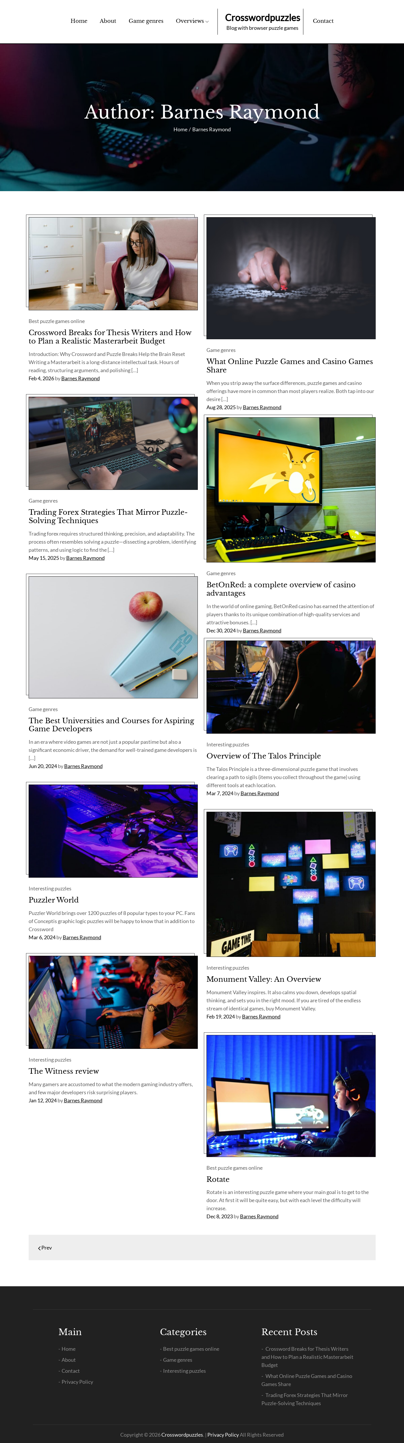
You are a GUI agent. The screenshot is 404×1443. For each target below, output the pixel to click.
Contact (323, 21)
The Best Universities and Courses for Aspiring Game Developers (111, 725)
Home (79, 21)
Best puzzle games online (57, 321)
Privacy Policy (77, 1382)
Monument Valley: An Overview (263, 979)
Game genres (146, 21)
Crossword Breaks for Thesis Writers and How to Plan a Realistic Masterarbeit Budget (110, 337)
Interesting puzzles (227, 744)
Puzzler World (54, 900)
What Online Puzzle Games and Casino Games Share (289, 365)
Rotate (218, 1179)
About (108, 21)
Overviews (192, 21)
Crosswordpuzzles (262, 17)
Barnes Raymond (80, 378)
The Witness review (64, 1071)
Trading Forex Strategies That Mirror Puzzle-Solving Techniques (108, 516)
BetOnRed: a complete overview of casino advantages (281, 589)
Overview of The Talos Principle (263, 756)
